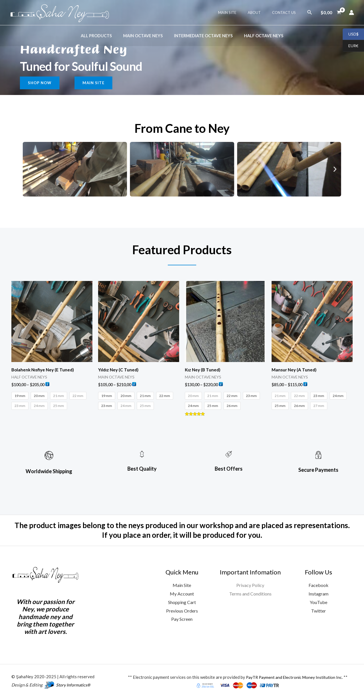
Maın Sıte (237, 12)
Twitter (318, 611)
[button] (309, 12)
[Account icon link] (351, 12)
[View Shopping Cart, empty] (330, 12)
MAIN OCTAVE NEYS (144, 35)
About (260, 12)
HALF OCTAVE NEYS (258, 35)
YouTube (318, 602)
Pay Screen (182, 619)
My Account (182, 594)
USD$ (351, 34)
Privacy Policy (250, 585)
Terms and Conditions (250, 594)
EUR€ (350, 46)
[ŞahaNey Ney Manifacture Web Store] (59, 12)
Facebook (318, 585)
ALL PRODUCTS (101, 35)
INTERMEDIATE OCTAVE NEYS (201, 35)
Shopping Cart (182, 602)
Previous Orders (182, 611)
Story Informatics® (74, 685)
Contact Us (286, 12)
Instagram (318, 594)
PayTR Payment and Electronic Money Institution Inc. (294, 677)
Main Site (182, 585)
